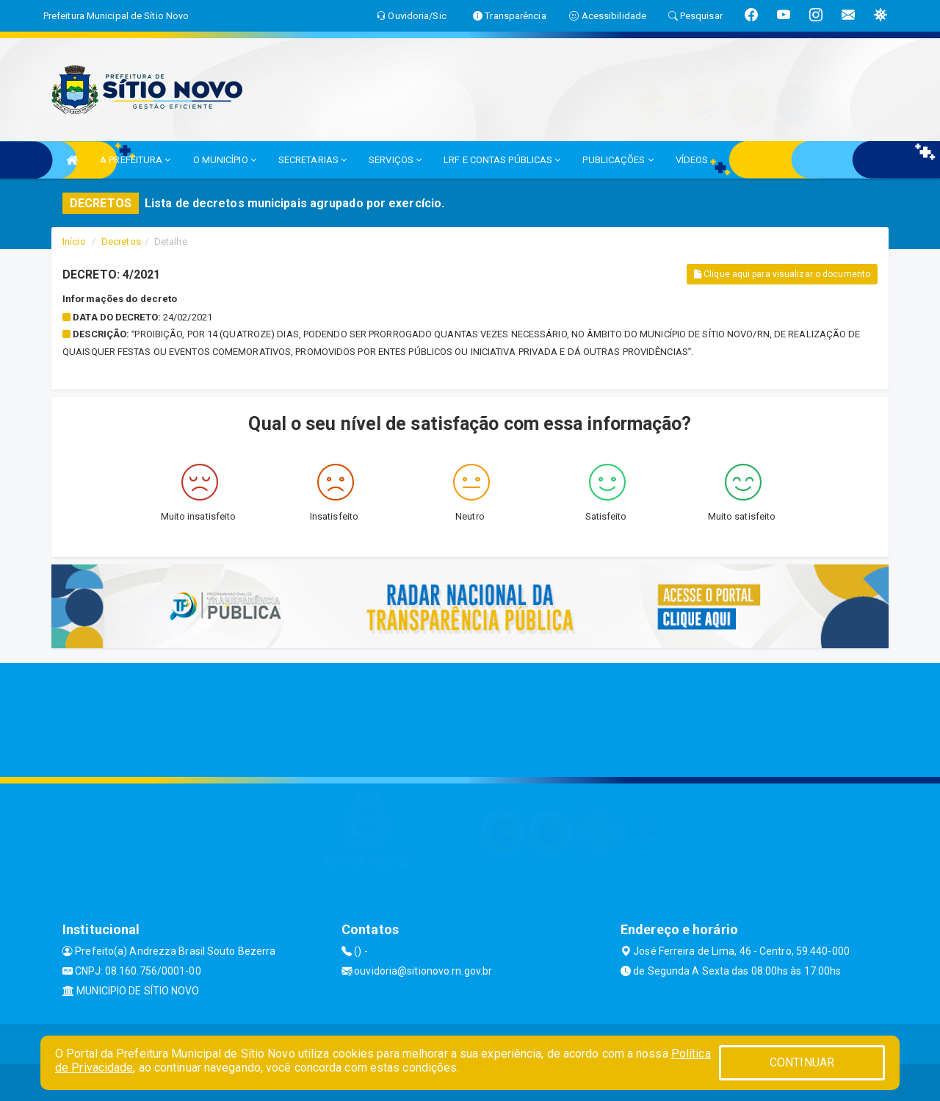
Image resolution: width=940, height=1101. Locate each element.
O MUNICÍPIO (224, 159)
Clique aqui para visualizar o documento (782, 274)
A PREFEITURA (135, 159)
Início (74, 241)
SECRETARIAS (312, 159)
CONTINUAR (802, 1062)
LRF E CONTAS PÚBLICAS (502, 159)
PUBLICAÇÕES (617, 159)
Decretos (121, 241)
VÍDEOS (692, 159)
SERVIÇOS (395, 159)
